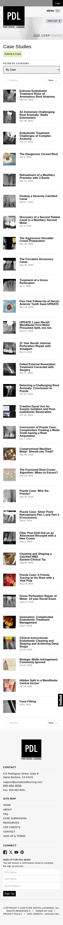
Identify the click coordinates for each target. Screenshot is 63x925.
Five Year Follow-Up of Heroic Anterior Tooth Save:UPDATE (39, 303)
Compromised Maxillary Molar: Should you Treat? (36, 450)
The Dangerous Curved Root (38, 154)
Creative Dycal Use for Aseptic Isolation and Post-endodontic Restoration (37, 409)
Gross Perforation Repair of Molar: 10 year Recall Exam (38, 597)
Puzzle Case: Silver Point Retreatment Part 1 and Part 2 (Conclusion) (39, 515)
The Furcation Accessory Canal (36, 261)
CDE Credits (11, 827)
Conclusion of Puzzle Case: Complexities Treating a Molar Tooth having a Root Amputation (39, 431)
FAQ (5, 813)
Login (57, 3)
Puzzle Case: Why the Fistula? (34, 492)
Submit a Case (12, 53)
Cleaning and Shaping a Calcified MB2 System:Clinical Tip (35, 557)
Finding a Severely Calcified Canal (38, 198)
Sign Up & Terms (14, 836)
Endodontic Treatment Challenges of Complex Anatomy (35, 136)
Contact (9, 831)
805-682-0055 (12, 785)
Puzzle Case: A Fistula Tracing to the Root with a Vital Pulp (36, 578)
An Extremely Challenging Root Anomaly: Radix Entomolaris (37, 115)
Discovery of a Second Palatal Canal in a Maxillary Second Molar (39, 220)
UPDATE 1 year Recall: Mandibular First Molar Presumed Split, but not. (35, 325)
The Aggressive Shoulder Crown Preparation (36, 240)
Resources (11, 822)
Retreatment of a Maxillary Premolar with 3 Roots (37, 176)
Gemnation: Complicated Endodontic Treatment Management (36, 620)
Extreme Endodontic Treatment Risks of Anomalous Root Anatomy (37, 94)
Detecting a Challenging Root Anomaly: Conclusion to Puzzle (39, 388)
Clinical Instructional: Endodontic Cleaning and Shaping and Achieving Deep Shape (38, 642)
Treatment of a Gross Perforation (33, 282)
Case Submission (15, 818)
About (7, 809)
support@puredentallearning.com (22, 782)
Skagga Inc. (52, 914)
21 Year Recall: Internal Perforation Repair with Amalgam (35, 346)
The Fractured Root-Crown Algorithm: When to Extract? (38, 471)
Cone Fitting (27, 701)
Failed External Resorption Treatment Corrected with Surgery (37, 367)
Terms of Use (43, 911)
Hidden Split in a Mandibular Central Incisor (38, 682)
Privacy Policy (12, 914)
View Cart (54, 21)
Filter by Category (16, 63)
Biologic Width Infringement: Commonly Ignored (38, 661)
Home (7, 804)
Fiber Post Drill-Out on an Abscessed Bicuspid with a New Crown (37, 536)
